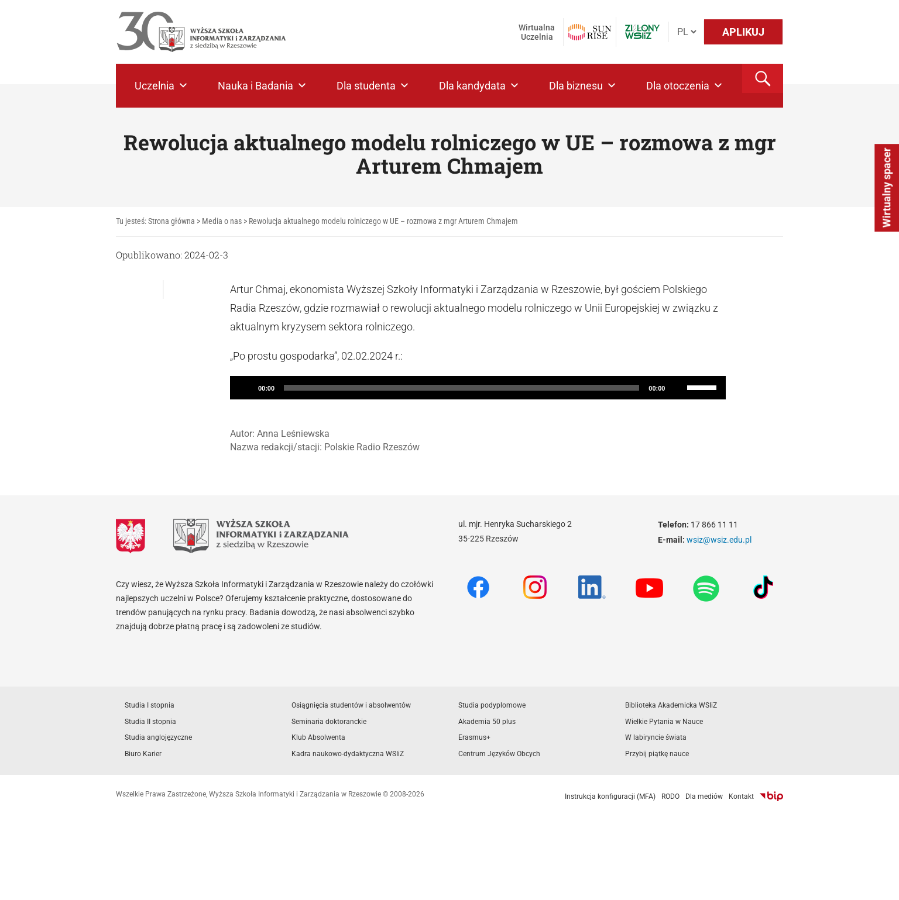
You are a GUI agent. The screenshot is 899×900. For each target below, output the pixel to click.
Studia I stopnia (149, 705)
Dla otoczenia (684, 86)
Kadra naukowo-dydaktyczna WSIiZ (347, 754)
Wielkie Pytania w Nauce (664, 722)
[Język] (686, 32)
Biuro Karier (143, 754)
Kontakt (741, 796)
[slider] (461, 388)
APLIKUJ (743, 32)
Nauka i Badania (262, 86)
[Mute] (678, 388)
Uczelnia (161, 86)
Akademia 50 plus (487, 722)
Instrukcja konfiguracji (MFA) (610, 796)
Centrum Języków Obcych (499, 754)
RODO (670, 796)
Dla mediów (704, 796)
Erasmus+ (474, 737)
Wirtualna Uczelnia (537, 32)
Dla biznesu (583, 86)
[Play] (245, 388)
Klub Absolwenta (318, 737)
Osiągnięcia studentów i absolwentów (351, 705)
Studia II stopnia (150, 722)
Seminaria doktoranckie (328, 722)
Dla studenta (373, 86)
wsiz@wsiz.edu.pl (719, 539)
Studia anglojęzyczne (158, 737)
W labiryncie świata (656, 737)
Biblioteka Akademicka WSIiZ (671, 705)
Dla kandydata (479, 86)
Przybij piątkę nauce (657, 754)
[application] (478, 387)
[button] (762, 78)
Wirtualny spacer (886, 188)
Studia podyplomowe (492, 705)
